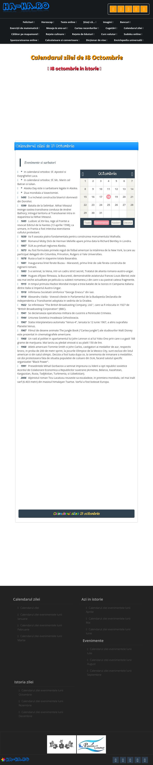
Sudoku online (133, 34)
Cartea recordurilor (87, 28)
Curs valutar (109, 34)
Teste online (69, 22)
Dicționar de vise (96, 40)
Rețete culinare (55, 34)
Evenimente (101, 222)
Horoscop (47, 22)
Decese (128, 222)
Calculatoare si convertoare (62, 40)
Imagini (108, 22)
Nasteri (116, 222)
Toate (87, 222)
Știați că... (89, 22)
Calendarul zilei (134, 28)
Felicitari (29, 22)
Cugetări (111, 28)
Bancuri (125, 22)
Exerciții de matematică (25, 28)
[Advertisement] (76, 105)
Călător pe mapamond (25, 34)
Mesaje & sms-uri (57, 28)
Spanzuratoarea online (24, 40)
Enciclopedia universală (128, 40)
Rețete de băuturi (83, 34)
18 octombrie (90, 513)
